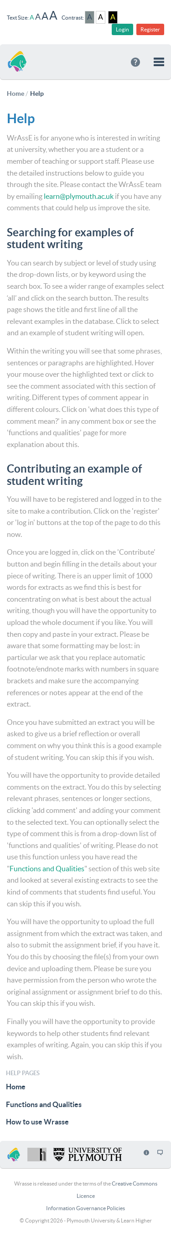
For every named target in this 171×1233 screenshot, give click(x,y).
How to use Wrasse (37, 1122)
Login (122, 29)
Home (16, 1086)
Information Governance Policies (85, 1208)
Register (150, 29)
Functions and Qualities (47, 868)
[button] (159, 61)
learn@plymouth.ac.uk (79, 196)
